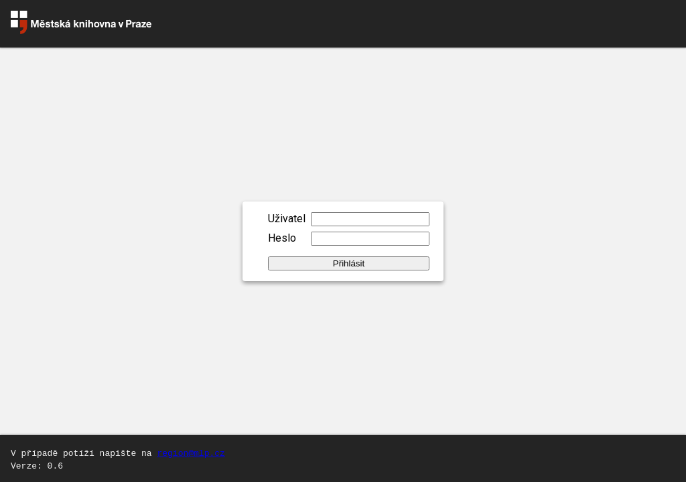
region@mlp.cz (190, 453)
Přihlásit (348, 263)
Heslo (282, 238)
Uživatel (286, 218)
